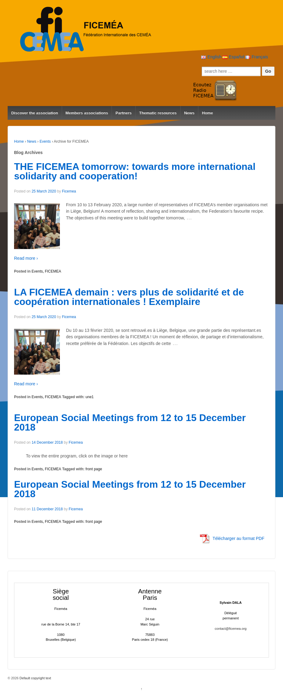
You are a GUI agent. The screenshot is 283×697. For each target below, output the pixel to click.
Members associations (86, 113)
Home (207, 113)
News (189, 113)
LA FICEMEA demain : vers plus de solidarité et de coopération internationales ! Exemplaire (129, 297)
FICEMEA (53, 271)
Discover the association (34, 113)
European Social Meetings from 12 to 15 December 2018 (130, 422)
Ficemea (69, 191)
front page (94, 469)
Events (45, 141)
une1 (90, 397)
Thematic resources (158, 113)
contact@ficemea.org (231, 628)
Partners (124, 113)
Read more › (26, 258)
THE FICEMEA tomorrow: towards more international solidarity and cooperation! (134, 171)
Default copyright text (35, 678)
